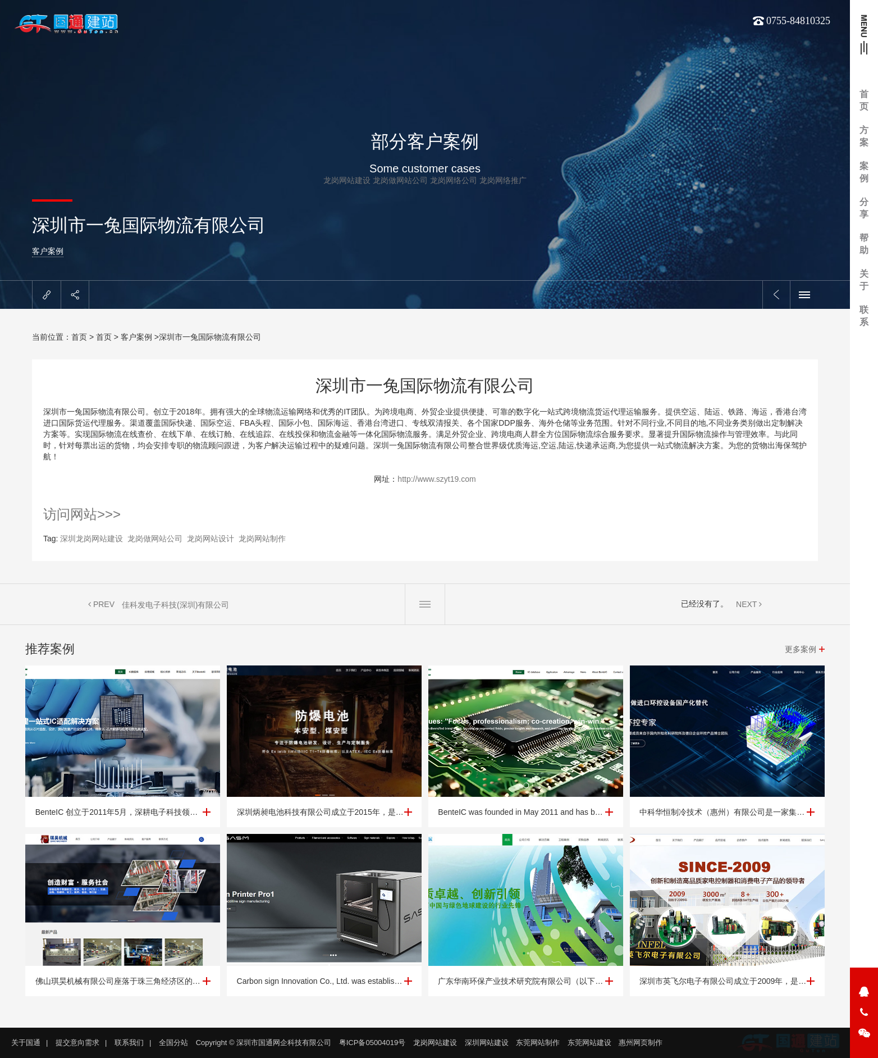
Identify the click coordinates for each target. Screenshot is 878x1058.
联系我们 (129, 1042)
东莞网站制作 (538, 1042)
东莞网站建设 (589, 1042)
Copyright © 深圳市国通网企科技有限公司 (263, 1042)
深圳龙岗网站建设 (91, 538)
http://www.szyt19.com (436, 479)
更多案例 (800, 649)
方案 (863, 136)
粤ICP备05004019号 (372, 1042)
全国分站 (173, 1042)
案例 (863, 172)
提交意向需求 (77, 1042)
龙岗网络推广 (503, 180)
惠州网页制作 (640, 1042)
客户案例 (47, 251)
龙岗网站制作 (262, 538)
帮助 (863, 244)
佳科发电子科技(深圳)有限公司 (175, 604)
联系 (863, 316)
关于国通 (25, 1042)
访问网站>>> (82, 514)
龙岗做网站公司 (400, 180)
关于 (863, 280)
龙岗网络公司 (453, 180)
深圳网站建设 (487, 1042)
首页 (863, 100)
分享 (863, 208)
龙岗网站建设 (347, 180)
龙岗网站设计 (210, 538)
